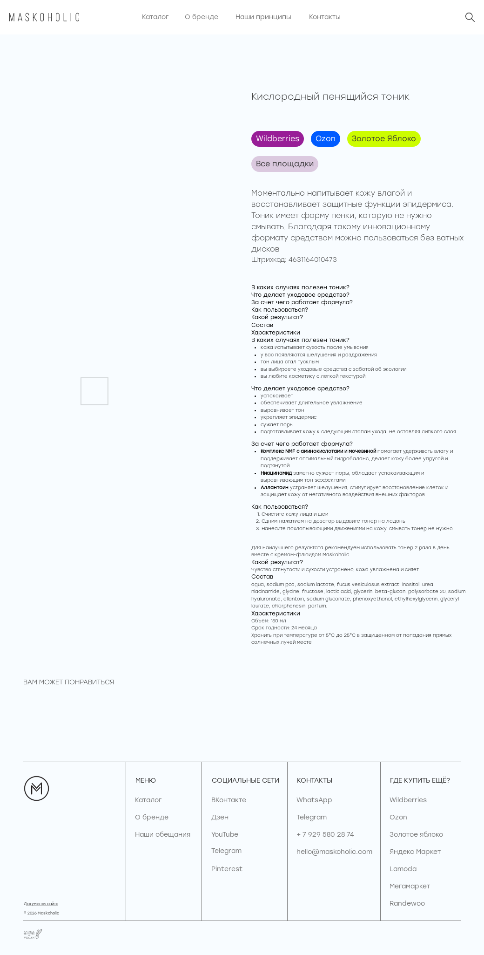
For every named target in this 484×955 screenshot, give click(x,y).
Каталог (148, 800)
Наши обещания (162, 835)
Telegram (311, 817)
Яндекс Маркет (415, 852)
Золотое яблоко (416, 835)
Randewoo (407, 903)
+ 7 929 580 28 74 (325, 835)
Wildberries (277, 138)
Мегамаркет (410, 886)
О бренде (151, 817)
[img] (470, 17)
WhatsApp (314, 800)
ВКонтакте (228, 800)
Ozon (326, 138)
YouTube (224, 835)
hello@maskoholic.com (334, 852)
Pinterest (226, 869)
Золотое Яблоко (384, 138)
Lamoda (403, 869)
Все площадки (285, 163)
